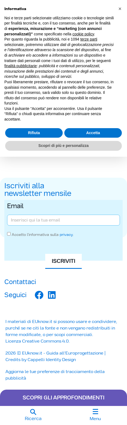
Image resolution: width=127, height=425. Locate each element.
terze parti (88, 39)
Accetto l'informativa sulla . (43, 234)
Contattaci (20, 281)
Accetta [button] (93, 133)
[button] (33, 415)
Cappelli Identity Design (52, 359)
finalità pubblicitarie (20, 66)
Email (15, 206)
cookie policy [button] (83, 34)
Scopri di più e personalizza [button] (63, 145)
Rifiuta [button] (34, 133)
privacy (66, 234)
